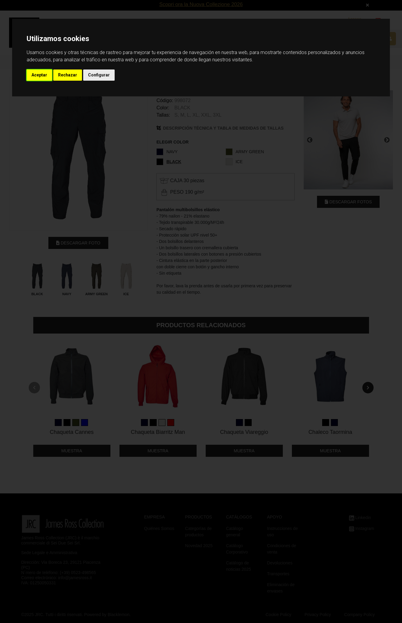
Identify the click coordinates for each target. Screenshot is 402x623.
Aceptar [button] (39, 75)
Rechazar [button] (67, 75)
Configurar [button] (99, 75)
